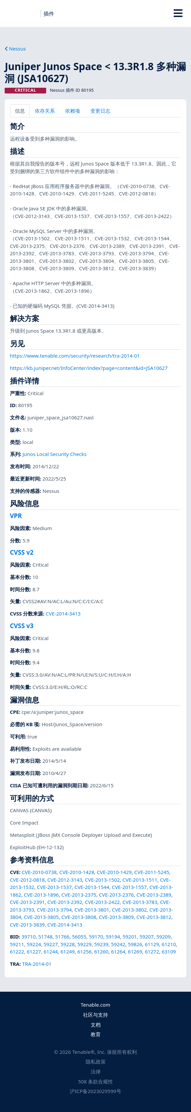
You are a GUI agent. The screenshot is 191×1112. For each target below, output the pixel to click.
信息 (20, 110)
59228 (67, 944)
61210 (169, 944)
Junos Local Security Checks (55, 454)
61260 (101, 951)
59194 (113, 936)
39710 (29, 936)
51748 (45, 936)
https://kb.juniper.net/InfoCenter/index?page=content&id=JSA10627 (89, 368)
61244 (51, 951)
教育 (96, 1034)
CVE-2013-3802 (129, 909)
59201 (130, 936)
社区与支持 (95, 1014)
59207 (147, 936)
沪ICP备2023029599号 (95, 1091)
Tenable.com (95, 1004)
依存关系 (45, 110)
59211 (17, 944)
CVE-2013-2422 (102, 902)
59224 (34, 944)
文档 (96, 1024)
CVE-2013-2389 (154, 894)
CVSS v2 (22, 552)
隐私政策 (96, 1061)
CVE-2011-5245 (151, 872)
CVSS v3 (22, 625)
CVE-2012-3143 (65, 879)
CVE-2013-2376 (116, 894)
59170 (96, 936)
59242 (118, 944)
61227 (34, 951)
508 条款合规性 (95, 1081)
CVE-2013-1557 (129, 887)
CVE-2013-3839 (27, 924)
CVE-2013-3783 (139, 902)
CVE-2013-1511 (139, 879)
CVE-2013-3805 (41, 917)
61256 (84, 951)
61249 (67, 951)
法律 (96, 1071)
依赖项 (72, 110)
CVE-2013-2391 (27, 902)
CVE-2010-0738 (39, 872)
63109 (169, 951)
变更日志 (100, 110)
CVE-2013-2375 (78, 894)
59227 (51, 944)
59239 (101, 944)
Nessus (15, 48)
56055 (79, 936)
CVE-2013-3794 (54, 909)
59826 (135, 944)
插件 (49, 13)
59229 (84, 944)
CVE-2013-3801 (91, 909)
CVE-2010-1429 (114, 872)
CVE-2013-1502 (102, 879)
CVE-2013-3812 (154, 917)
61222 (17, 951)
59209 (163, 936)
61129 (152, 944)
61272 (152, 951)
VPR (16, 515)
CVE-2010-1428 (76, 872)
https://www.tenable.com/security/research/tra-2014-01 (75, 355)
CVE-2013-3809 (116, 917)
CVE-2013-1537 (54, 887)
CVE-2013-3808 (78, 917)
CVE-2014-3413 (63, 613)
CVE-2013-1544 (91, 887)
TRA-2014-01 (36, 963)
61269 (135, 951)
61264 (118, 951)
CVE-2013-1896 (41, 894)
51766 (62, 936)
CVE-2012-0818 (27, 879)
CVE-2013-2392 (65, 902)
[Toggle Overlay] (178, 13)
